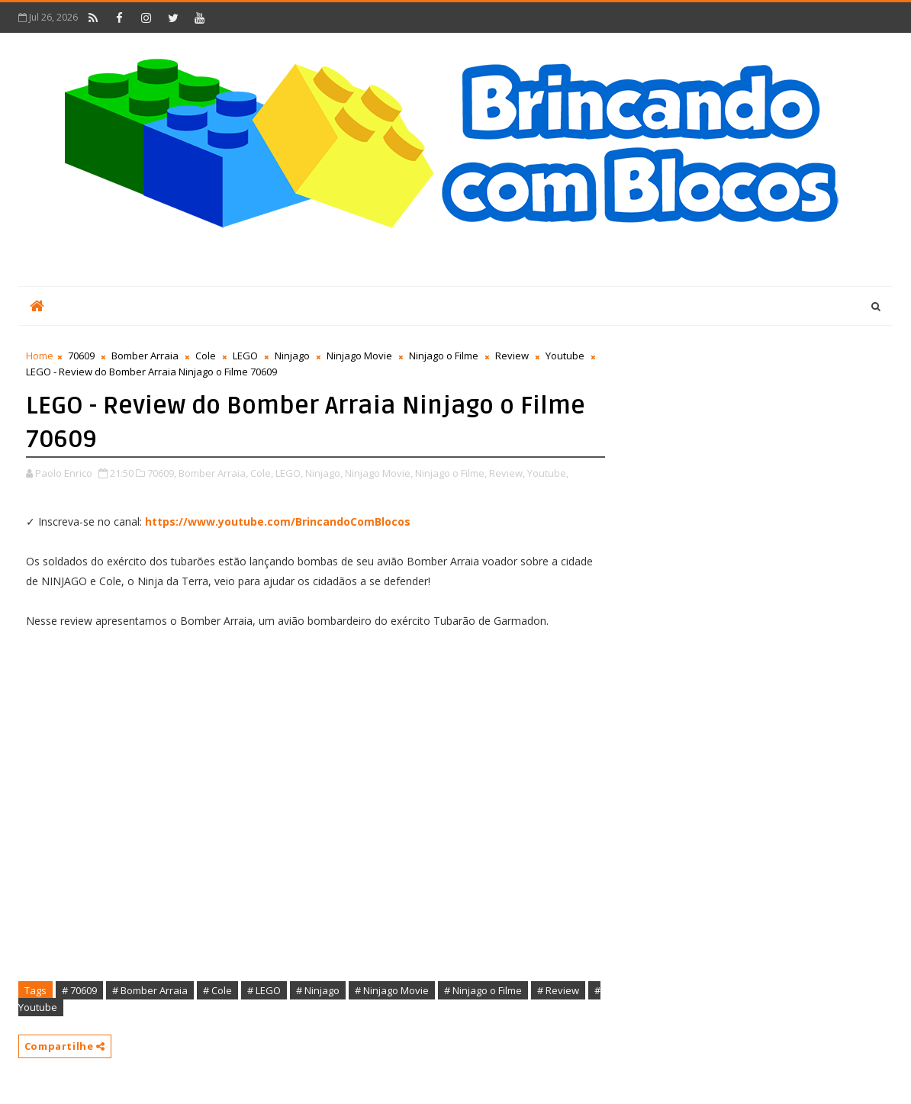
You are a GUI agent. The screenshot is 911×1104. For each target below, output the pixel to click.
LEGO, (289, 473)
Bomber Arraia (145, 355)
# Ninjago (318, 990)
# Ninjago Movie (392, 990)
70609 (81, 355)
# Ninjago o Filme (483, 990)
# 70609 (79, 990)
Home (39, 355)
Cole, (261, 473)
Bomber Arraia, (213, 473)
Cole (205, 355)
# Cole (217, 990)
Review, (507, 473)
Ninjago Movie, (379, 473)
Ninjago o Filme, (451, 473)
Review (512, 355)
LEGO (245, 355)
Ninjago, (324, 473)
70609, (161, 473)
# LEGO (264, 990)
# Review (558, 990)
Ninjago (292, 355)
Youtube (565, 355)
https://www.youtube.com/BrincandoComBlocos (277, 521)
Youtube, (547, 473)
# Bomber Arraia (150, 990)
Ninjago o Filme (443, 355)
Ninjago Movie (359, 355)
